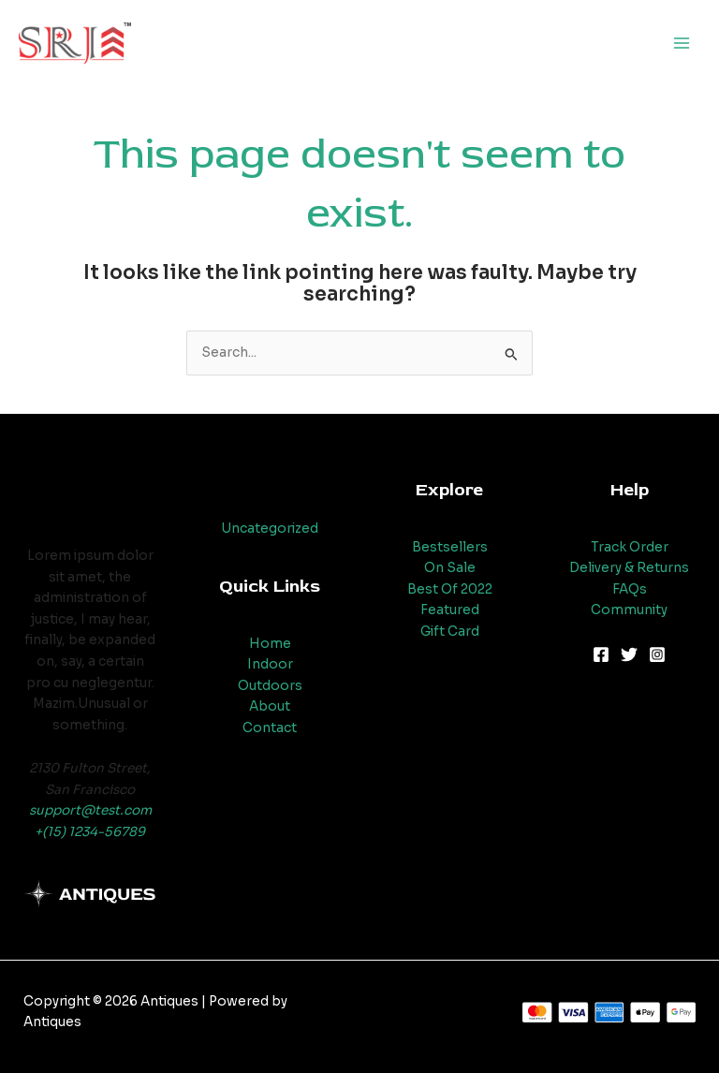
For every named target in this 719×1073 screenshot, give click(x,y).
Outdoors (270, 686)
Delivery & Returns (629, 568)
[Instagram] (657, 654)
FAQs (629, 589)
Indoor (270, 664)
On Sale (450, 568)
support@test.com (90, 810)
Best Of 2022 (449, 589)
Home (270, 644)
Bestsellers (450, 547)
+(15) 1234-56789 (90, 832)
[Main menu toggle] (682, 43)
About (269, 706)
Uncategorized (269, 528)
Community (629, 610)
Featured (449, 610)
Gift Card (449, 631)
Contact (269, 728)
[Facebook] (601, 654)
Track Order (629, 547)
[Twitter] (629, 654)
